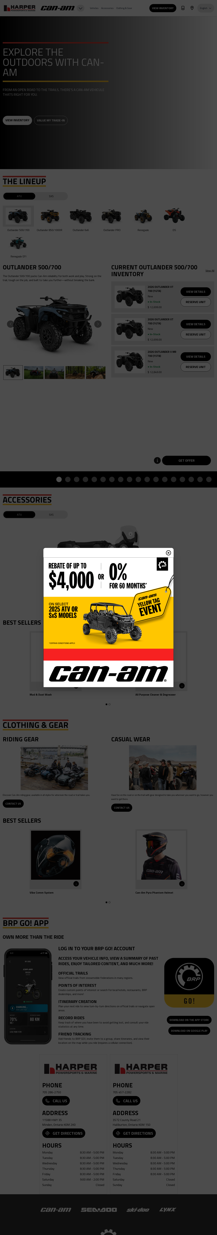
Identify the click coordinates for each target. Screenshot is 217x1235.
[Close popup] (168, 553)
